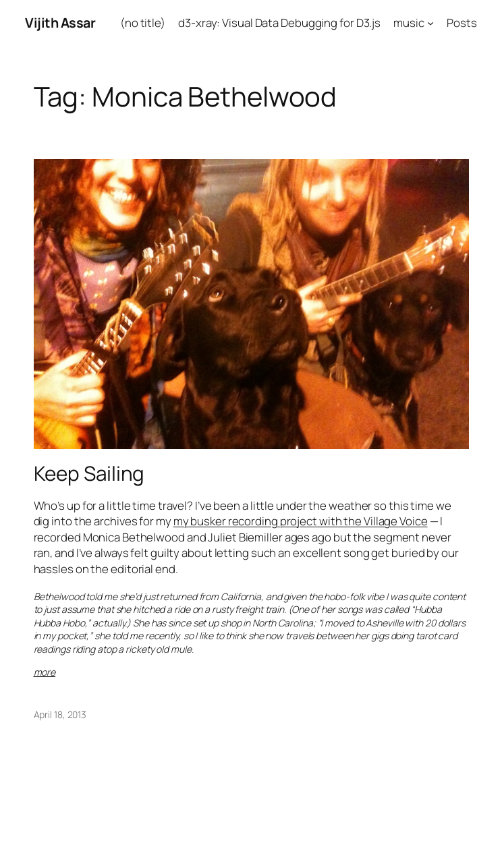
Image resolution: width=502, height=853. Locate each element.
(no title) (142, 22)
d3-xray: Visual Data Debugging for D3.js (279, 22)
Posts (462, 22)
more (45, 672)
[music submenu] (430, 23)
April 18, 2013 (60, 714)
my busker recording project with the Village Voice (300, 521)
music (408, 22)
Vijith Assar (60, 22)
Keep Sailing (89, 473)
